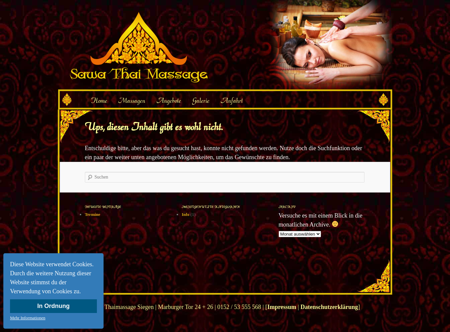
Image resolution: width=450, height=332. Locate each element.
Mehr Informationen (27, 317)
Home (99, 100)
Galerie (200, 100)
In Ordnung (53, 306)
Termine (92, 214)
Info (185, 214)
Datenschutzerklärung (329, 307)
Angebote (169, 100)
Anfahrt (232, 100)
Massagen (131, 100)
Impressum (281, 307)
